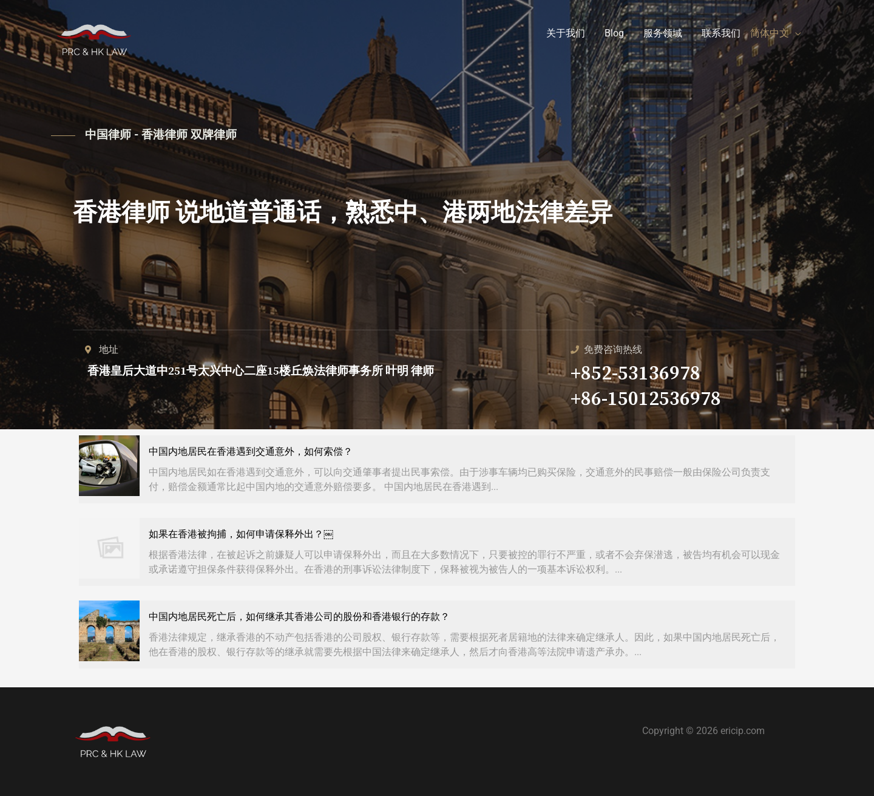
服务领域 (662, 33)
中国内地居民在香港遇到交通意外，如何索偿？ (251, 451)
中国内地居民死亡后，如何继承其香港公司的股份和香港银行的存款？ (299, 616)
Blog (614, 33)
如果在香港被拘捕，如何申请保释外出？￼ (241, 534)
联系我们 (721, 33)
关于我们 (565, 33)
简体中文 (769, 33)
